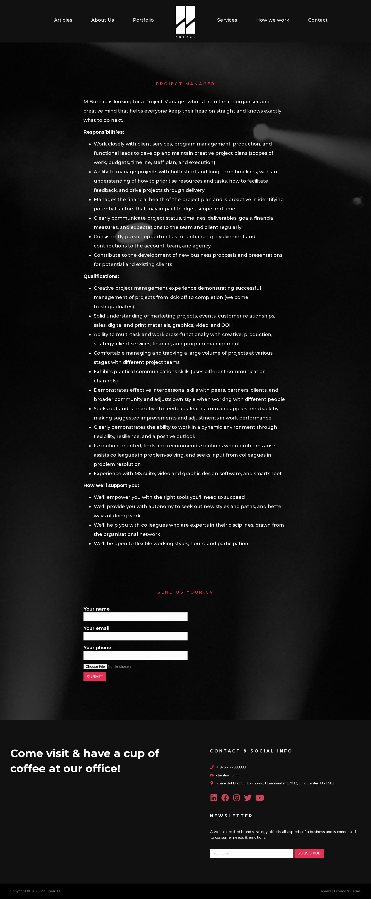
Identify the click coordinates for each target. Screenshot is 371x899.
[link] (63, 20)
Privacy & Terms (347, 891)
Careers (324, 891)
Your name (135, 613)
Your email (135, 633)
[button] (214, 798)
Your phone (135, 652)
